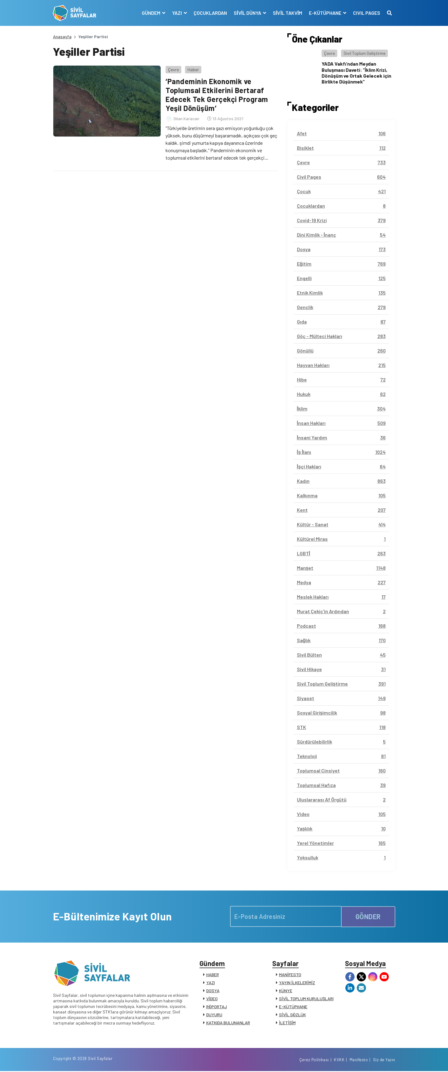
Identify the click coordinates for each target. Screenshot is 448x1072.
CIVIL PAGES (366, 13)
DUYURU (214, 1014)
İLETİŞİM (287, 1022)
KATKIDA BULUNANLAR (228, 1022)
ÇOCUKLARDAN (210, 13)
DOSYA (213, 990)
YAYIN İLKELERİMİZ (297, 982)
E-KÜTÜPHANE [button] (325, 13)
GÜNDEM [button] (151, 13)
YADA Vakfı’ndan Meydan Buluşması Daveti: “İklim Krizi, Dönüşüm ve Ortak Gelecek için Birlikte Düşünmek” (356, 72)
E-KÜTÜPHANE (293, 1006)
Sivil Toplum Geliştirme (364, 53)
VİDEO (212, 998)
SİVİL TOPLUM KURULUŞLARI (306, 998)
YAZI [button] (177, 13)
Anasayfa (62, 36)
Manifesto (359, 1060)
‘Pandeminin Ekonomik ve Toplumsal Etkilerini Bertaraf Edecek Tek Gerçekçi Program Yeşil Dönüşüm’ (217, 94)
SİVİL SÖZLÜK (292, 1014)
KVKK (339, 1060)
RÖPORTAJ (216, 1006)
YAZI (210, 982)
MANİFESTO (290, 974)
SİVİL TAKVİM (287, 13)
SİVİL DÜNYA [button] (247, 13)
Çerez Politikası (314, 1060)
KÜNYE (285, 990)
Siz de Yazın (384, 1060)
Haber (193, 69)
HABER (212, 974)
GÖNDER (368, 916)
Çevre (173, 69)
